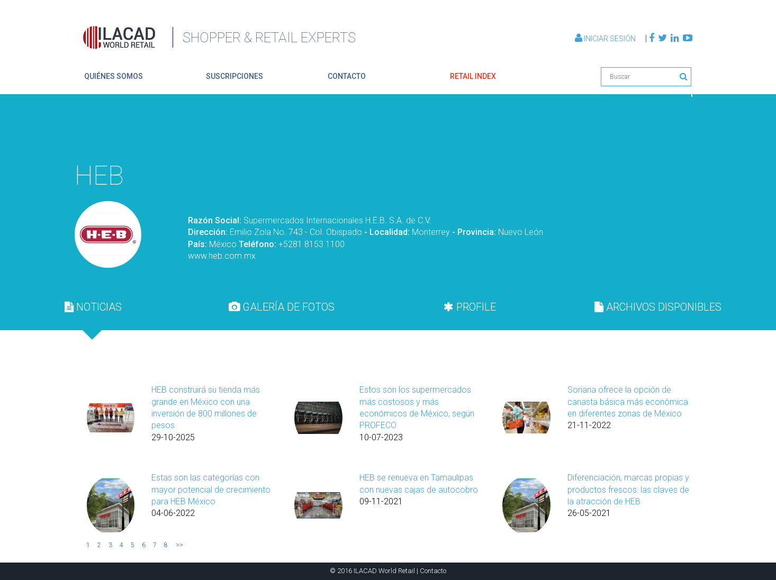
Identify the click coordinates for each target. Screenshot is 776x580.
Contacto (433, 571)
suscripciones (234, 76)
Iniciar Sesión (606, 38)
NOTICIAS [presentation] (93, 307)
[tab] (93, 307)
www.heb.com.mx (222, 256)
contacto (347, 76)
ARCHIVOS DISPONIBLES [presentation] (657, 307)
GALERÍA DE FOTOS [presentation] (282, 307)
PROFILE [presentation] (470, 307)
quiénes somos (113, 76)
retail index (473, 76)
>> (179, 545)
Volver (667, 130)
